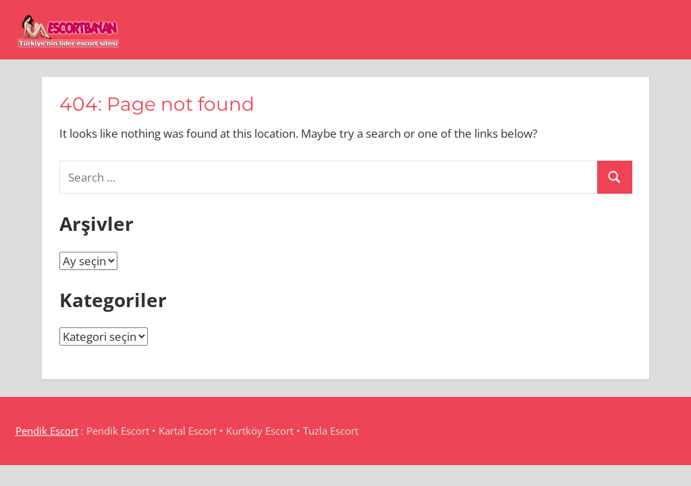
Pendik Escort (47, 430)
